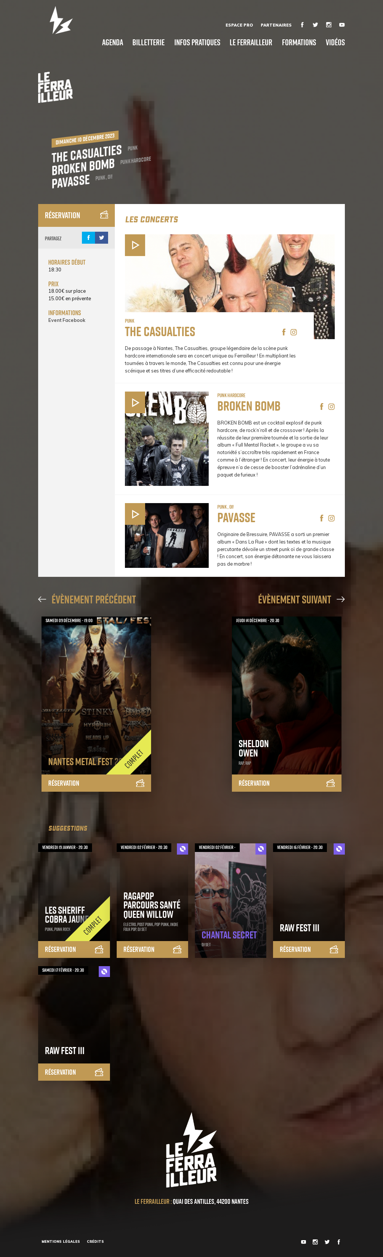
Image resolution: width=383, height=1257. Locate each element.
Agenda (112, 42)
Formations (299, 42)
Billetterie (148, 42)
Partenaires (276, 25)
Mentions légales (61, 1241)
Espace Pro (239, 25)
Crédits (95, 1241)
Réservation (76, 215)
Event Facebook (66, 320)
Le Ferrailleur (251, 42)
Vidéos (335, 42)
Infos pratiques (197, 42)
